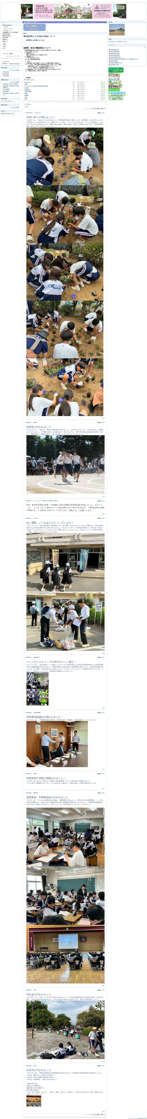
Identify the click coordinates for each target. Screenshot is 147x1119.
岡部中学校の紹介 (6, 35)
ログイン (25, 1)
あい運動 (26, 87)
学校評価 (5, 26)
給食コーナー (5, 41)
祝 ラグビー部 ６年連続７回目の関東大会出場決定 (36, 86)
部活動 (25, 93)
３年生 (4, 46)
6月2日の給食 (6, 73)
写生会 (25, 97)
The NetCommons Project (142, 1118)
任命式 (25, 99)
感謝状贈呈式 (27, 89)
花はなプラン (27, 82)
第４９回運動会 (6, 89)
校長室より (5, 39)
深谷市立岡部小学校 (115, 51)
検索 (145, 47)
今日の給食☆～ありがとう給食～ (10, 83)
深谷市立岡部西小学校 (116, 57)
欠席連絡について (7, 30)
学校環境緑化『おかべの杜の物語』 (10, 32)
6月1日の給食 (6, 75)
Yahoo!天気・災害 (115, 64)
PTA (3, 48)
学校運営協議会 (27, 91)
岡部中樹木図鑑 (6, 34)
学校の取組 (5, 37)
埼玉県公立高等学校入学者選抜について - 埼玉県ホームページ (124, 59)
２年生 (4, 44)
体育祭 (25, 84)
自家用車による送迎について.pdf (35, 40)
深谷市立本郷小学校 (115, 55)
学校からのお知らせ (7, 25)
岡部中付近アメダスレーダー (7, 113)
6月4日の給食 (6, 71)
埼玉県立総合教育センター (116, 62)
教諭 (104, 112)
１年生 (4, 43)
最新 (27, 79)
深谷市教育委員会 (115, 49)
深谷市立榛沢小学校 (115, 53)
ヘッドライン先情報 (14, 70)
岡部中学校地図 (114, 60)
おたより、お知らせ (8, 28)
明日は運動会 (6, 91)
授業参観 (26, 95)
